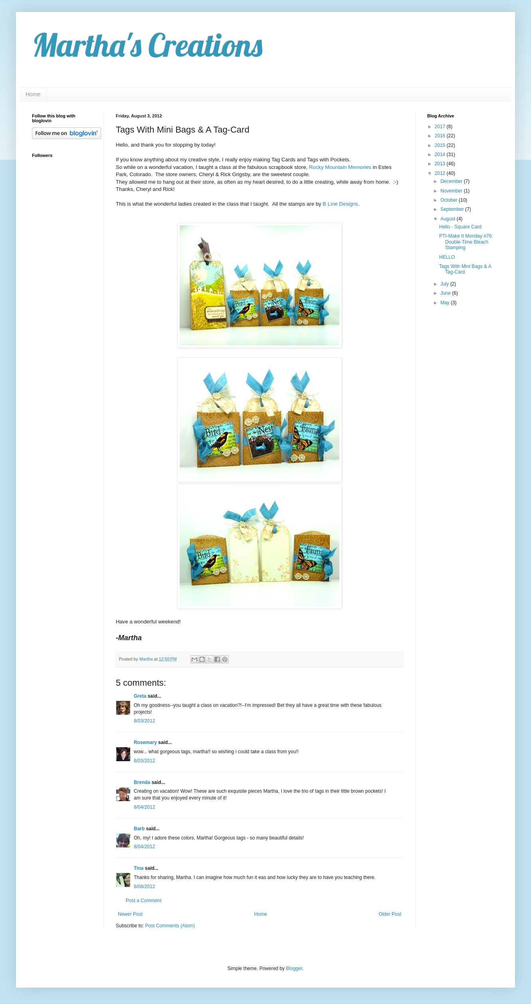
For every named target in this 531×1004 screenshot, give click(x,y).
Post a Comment (143, 900)
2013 (441, 164)
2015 (441, 145)
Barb (139, 828)
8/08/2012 (144, 886)
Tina (138, 868)
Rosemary (145, 742)
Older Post (389, 914)
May (445, 303)
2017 (441, 126)
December (452, 181)
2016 (441, 136)
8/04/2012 (144, 807)
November (452, 191)
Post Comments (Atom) (170, 926)
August (448, 219)
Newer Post (130, 914)
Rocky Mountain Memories (340, 167)
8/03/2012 (144, 721)
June (446, 293)
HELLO (447, 257)
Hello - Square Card (460, 227)
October (449, 200)
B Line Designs (340, 204)
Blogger (294, 968)
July (445, 284)
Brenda (142, 782)
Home (33, 94)
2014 (441, 154)
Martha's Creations (147, 45)
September (452, 209)
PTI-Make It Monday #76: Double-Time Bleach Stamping (466, 241)
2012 (441, 173)
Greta (140, 696)
